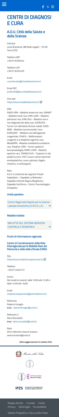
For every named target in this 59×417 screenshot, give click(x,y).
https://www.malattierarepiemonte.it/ (26, 259)
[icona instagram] (53, 7)
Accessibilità (39, 407)
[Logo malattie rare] (17, 5)
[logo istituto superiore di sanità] (29, 364)
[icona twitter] (48, 7)
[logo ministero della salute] (29, 354)
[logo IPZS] (29, 388)
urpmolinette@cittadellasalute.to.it (24, 81)
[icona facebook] (43, 7)
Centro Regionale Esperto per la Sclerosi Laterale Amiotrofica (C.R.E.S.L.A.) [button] (29, 204)
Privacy (12, 407)
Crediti (41, 403)
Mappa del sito (15, 403)
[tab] (29, 204)
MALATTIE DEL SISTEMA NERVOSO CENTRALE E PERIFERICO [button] (26, 225)
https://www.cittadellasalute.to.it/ (24, 102)
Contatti (30, 403)
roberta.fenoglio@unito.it (25, 307)
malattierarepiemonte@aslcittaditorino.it (27, 294)
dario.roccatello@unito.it (25, 321)
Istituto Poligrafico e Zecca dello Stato (28, 413)
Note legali (24, 407)
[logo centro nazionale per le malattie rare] (30, 376)
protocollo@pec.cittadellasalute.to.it (24, 91)
